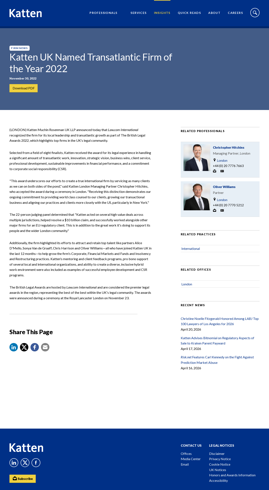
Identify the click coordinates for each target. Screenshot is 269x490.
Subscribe (23, 478)
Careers (235, 14)
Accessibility (218, 480)
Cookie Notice (219, 464)
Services (138, 14)
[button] (13, 351)
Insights (162, 14)
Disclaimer (217, 454)
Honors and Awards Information (232, 475)
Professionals (103, 14)
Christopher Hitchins (228, 151)
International (190, 252)
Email (185, 464)
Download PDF (24, 88)
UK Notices (217, 470)
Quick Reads (189, 14)
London (220, 164)
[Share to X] (24, 351)
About (214, 14)
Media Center (191, 459)
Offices (186, 454)
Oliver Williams (224, 190)
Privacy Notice (220, 459)
